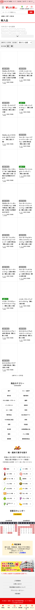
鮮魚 (26, 419)
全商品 (3, 16)
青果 (9, 424)
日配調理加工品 (25, 429)
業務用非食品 (26, 439)
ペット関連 (26, 434)
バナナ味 (25, 504)
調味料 (26, 405)
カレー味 (25, 493)
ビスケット (5, 33)
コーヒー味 (10, 479)
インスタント (9, 405)
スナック (12, 30)
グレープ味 (26, 498)
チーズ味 (25, 488)
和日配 (9, 429)
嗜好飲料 (25, 395)
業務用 (9, 439)
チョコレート (15, 33)
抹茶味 (24, 479)
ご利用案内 (22, 552)
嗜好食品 (9, 415)
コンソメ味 (10, 493)
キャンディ (21, 30)
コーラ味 (9, 474)
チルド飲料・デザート (9, 400)
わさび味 (9, 488)
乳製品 (26, 424)
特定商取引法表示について (17, 587)
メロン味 (9, 498)
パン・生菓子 (26, 391)
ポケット (4, 30)
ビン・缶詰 (9, 410)
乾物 (26, 410)
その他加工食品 (9, 419)
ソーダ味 (25, 469)
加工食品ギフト (25, 415)
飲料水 (9, 395)
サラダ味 (25, 484)
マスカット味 (10, 503)
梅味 (8, 469)
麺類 (26, 400)
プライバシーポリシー (17, 590)
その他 (24, 33)
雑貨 (9, 434)
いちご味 (25, 474)
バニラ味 (9, 484)
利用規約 (17, 593)
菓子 (7, 16)
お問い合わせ (17, 584)
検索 (30, 12)
